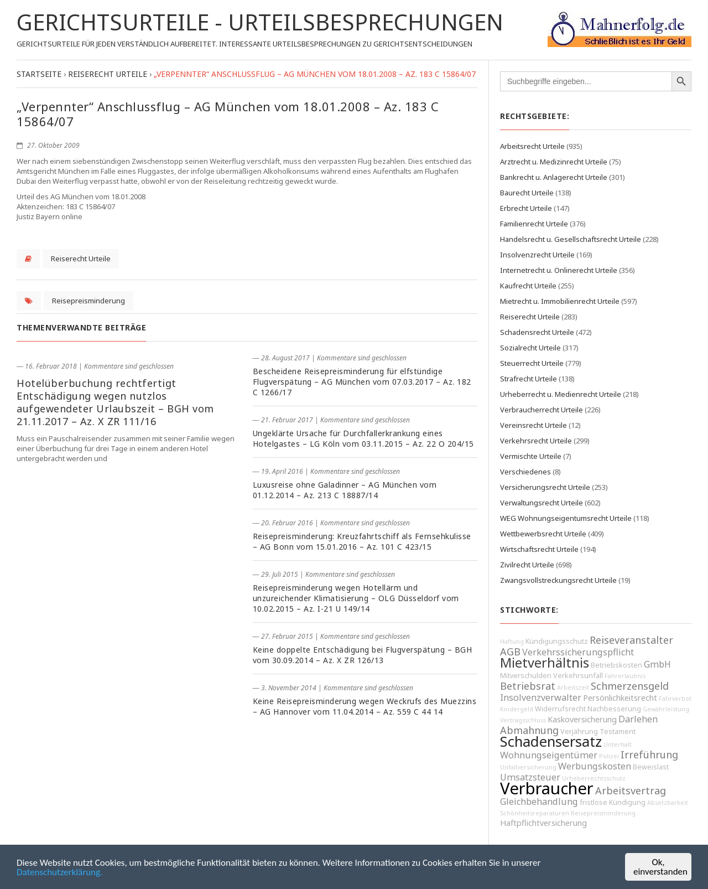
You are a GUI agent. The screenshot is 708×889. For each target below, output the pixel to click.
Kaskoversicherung (582, 719)
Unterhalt (617, 744)
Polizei (609, 756)
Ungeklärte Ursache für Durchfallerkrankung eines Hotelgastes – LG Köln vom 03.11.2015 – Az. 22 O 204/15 (363, 438)
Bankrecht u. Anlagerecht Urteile (553, 177)
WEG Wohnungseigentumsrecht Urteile (566, 518)
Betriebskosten (616, 665)
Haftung (512, 641)
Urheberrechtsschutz (594, 778)
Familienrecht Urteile (534, 224)
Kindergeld (516, 709)
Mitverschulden (525, 675)
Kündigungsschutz (556, 641)
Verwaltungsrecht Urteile (541, 503)
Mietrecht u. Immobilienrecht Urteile (560, 301)
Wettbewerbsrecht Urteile (543, 534)
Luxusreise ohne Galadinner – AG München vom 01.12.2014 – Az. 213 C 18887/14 (345, 489)
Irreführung (649, 754)
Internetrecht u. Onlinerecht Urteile (558, 270)
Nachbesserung (614, 709)
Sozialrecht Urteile (530, 348)
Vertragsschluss (523, 720)
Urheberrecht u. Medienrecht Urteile (560, 394)
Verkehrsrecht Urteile (536, 441)
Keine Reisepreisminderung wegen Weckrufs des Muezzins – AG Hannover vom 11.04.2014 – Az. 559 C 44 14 (365, 706)
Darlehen (638, 719)
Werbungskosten (594, 766)
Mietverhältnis (544, 662)
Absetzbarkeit (667, 803)
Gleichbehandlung (539, 801)
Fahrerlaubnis (625, 676)
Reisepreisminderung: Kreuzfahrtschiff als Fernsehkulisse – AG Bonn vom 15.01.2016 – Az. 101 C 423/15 (362, 541)
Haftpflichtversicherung (543, 823)
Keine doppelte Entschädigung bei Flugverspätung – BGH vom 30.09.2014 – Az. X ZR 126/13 (362, 654)
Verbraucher (547, 788)
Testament (618, 731)
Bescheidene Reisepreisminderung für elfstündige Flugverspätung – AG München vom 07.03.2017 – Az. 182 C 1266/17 (362, 381)
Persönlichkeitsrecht (620, 697)
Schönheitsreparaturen (534, 813)
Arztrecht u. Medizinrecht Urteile (553, 162)
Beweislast (651, 767)
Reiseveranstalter (631, 640)
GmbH (657, 664)
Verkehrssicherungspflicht (578, 652)
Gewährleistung (666, 709)
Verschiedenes (525, 472)
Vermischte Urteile (530, 456)
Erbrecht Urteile (526, 208)
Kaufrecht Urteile (528, 286)
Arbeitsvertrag (630, 790)
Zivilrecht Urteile (527, 565)
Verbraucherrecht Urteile (541, 410)
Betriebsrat (527, 685)
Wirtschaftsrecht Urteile (539, 549)
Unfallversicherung (528, 767)
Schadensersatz (551, 741)
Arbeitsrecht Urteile (532, 146)
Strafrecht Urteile (528, 379)
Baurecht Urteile (527, 193)
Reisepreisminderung (88, 301)
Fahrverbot (675, 698)
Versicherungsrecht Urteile (545, 487)
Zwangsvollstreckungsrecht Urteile (558, 580)
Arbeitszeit (573, 687)
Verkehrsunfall (578, 675)
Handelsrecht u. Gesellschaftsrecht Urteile (570, 239)
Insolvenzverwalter (540, 697)
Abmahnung (529, 730)
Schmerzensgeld (630, 685)
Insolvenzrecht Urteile (537, 255)
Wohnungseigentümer (548, 755)
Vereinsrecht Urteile (533, 425)
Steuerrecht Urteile (532, 363)
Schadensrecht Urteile (537, 332)
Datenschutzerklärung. (59, 872)
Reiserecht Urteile (81, 258)
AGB (510, 651)
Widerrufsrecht (560, 709)
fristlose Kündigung (612, 802)
